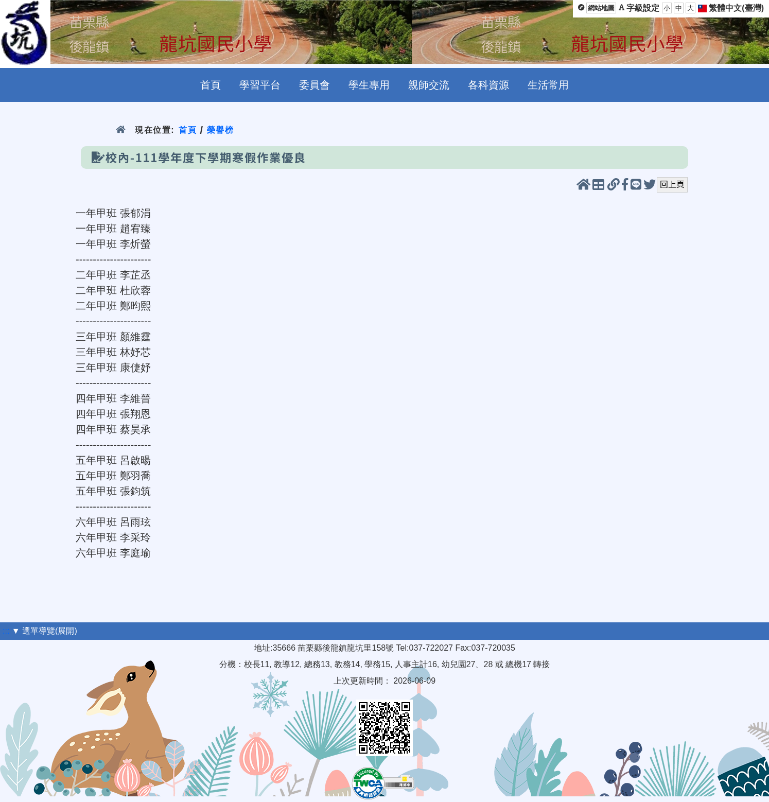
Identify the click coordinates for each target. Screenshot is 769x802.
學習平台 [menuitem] (260, 85)
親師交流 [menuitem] (428, 85)
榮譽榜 (220, 130)
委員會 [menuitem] (314, 85)
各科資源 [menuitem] (488, 85)
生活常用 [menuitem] (548, 85)
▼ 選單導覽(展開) (44, 630)
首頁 (188, 130)
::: (6, 630)
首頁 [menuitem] (210, 85)
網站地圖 (601, 8)
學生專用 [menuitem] (369, 85)
